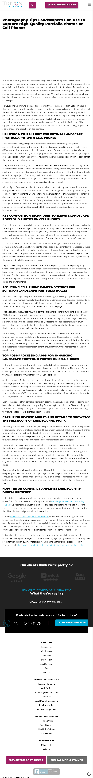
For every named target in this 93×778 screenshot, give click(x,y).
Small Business (46, 725)
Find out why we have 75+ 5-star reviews (46, 589)
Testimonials (46, 647)
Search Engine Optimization (46, 692)
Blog (47, 668)
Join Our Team (46, 664)
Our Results (46, 651)
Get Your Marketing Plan (62, 5)
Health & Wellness (46, 729)
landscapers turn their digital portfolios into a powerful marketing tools (50, 545)
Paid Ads (46, 696)
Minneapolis (46, 745)
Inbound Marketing (46, 684)
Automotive (46, 733)
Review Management (46, 709)
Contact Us (46, 655)
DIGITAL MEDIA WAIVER (67, 760)
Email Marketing (46, 705)
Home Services (46, 721)
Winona (46, 749)
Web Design (46, 688)
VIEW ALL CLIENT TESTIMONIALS (46, 602)
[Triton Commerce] (12, 6)
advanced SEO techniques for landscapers (29, 516)
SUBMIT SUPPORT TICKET (26, 760)
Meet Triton (46, 660)
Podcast (46, 672)
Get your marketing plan (72, 622)
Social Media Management (46, 701)
